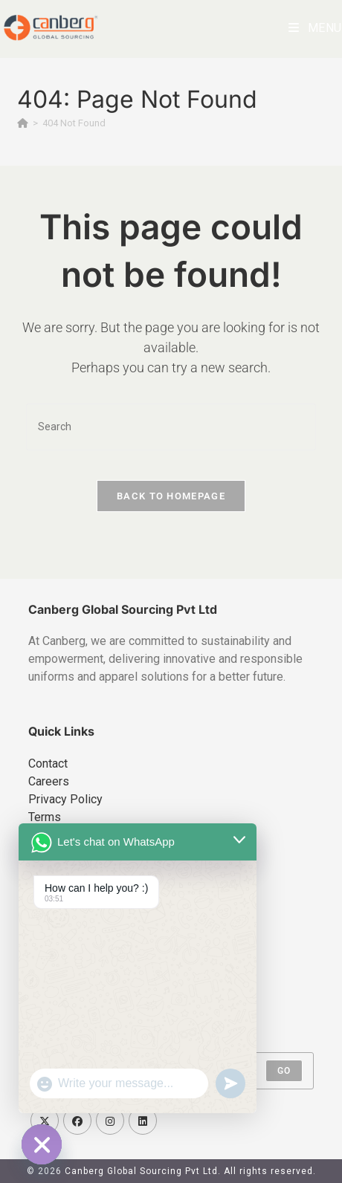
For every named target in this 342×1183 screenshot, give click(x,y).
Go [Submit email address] (284, 1071)
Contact (48, 763)
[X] (44, 1120)
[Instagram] (110, 1120)
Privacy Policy (65, 799)
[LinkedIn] (143, 1120)
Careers (48, 781)
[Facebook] (77, 1120)
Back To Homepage (171, 496)
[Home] (22, 123)
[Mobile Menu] (315, 28)
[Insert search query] (171, 426)
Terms (44, 817)
